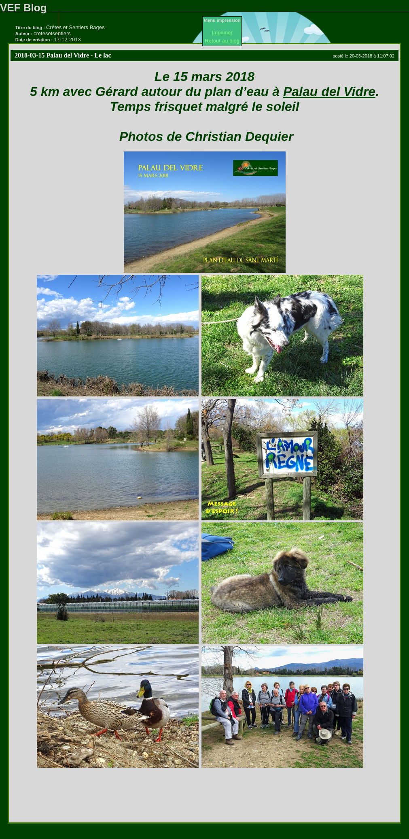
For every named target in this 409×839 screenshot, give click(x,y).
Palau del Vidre (329, 91)
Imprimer (222, 33)
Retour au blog (222, 41)
